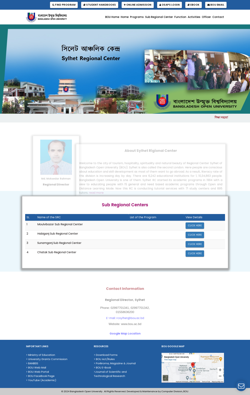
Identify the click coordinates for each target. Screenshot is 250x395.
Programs (137, 17)
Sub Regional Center (159, 17)
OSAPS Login (169, 5)
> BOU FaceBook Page (40, 376)
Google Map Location (125, 339)
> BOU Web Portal (37, 372)
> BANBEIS (32, 363)
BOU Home (112, 17)
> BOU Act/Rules (104, 359)
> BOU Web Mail (36, 367)
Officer (206, 17)
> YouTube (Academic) (41, 380)
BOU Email (215, 5)
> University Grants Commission (46, 359)
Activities (194, 17)
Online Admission (137, 5)
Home (125, 17)
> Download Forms (106, 355)
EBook (194, 5)
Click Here (195, 225)
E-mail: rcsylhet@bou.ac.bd (125, 324)
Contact (218, 17)
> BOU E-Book (102, 367)
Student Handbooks (99, 5)
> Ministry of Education (40, 355)
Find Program (63, 5)
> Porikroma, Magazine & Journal (115, 363)
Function (180, 17)
